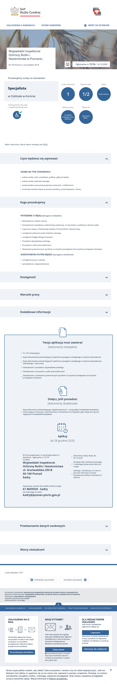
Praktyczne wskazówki (78, 608)
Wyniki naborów (51, 25)
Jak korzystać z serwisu (55, 608)
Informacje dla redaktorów (95, 649)
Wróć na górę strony (58, 604)
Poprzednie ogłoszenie (44, 580)
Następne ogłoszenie (73, 580)
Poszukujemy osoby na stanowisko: (26, 78)
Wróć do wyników (98, 25)
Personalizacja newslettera (21, 652)
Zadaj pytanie (58, 650)
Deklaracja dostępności (100, 608)
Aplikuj (62, 438)
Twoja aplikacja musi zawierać (62, 344)
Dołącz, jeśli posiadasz (62, 401)
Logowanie (95, 633)
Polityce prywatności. (58, 679)
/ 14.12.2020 (91, 64)
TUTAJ (45, 144)
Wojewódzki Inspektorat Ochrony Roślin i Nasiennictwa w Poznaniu (25, 55)
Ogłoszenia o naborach (21, 25)
